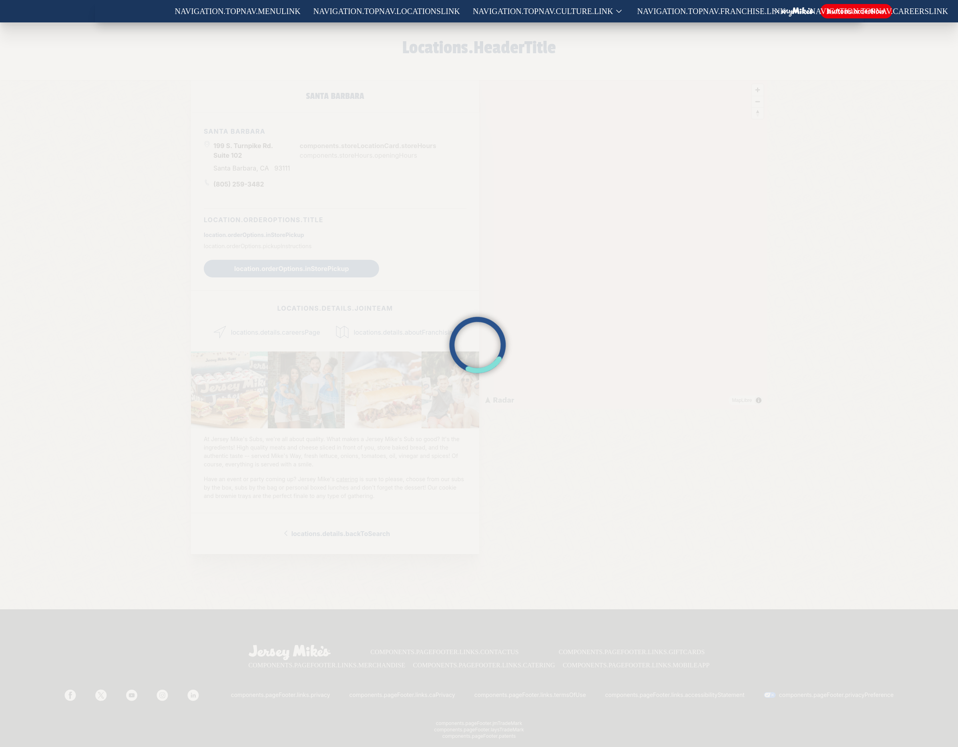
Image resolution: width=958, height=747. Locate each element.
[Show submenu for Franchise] (791, 11)
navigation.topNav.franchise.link (711, 11)
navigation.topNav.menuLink (238, 11)
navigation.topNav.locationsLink (386, 11)
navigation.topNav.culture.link (543, 11)
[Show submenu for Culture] (619, 11)
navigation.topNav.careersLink (879, 11)
